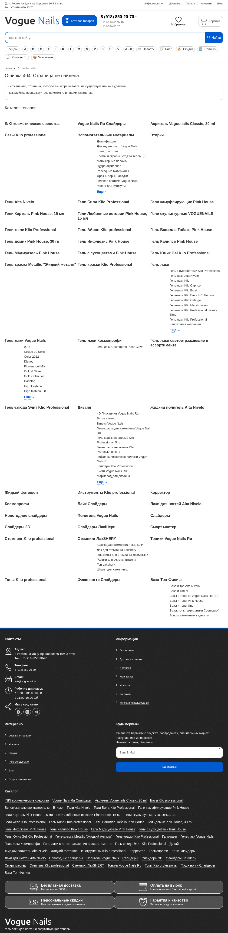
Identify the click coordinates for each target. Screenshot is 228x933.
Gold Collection (34, 376)
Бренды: (12, 49)
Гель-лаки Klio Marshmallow (189, 305)
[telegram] (36, 711)
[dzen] (18, 711)
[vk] (27, 711)
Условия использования (134, 702)
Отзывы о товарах (20, 735)
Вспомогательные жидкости (189, 615)
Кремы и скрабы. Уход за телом (119, 156)
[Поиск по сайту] (95, 37)
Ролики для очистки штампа (116, 559)
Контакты (125, 694)
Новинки (207, 49)
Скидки (185, 49)
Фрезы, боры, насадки (112, 176)
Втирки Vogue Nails (110, 423)
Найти (214, 37)
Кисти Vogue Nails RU (112, 471)
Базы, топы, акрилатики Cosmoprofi (194, 610)
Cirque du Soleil (35, 351)
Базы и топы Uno (181, 605)
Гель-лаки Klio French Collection (192, 295)
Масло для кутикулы (111, 185)
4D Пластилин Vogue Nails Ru (118, 413)
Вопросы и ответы (20, 779)
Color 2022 (31, 356)
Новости (146, 49)
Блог (166, 49)
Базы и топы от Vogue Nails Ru (191, 596)
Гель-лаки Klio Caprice (185, 285)
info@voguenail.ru (25, 681)
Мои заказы (43, 57)
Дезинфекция (106, 141)
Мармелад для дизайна (113, 476)
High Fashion (33, 386)
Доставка (125, 668)
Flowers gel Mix (34, 366)
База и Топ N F (180, 591)
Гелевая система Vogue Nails (117, 181)
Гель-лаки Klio (179, 280)
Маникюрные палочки (112, 161)
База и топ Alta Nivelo (185, 586)
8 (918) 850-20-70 (117, 16)
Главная (10, 68)
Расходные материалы (113, 171)
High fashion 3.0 (35, 391)
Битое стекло (106, 418)
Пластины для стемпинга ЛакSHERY (122, 554)
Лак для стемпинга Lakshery (116, 550)
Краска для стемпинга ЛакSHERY (120, 544)
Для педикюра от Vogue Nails (117, 146)
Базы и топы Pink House (186, 600)
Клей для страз (107, 151)
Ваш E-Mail (127, 752)
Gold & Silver (33, 371)
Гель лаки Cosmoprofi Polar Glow (119, 347)
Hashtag (29, 381)
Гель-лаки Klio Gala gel (186, 300)
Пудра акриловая (109, 166)
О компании (127, 650)
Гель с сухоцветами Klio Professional (195, 271)
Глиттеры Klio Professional (115, 466)
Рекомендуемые (19, 761)
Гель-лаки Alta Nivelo (184, 275)
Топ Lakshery (106, 564)
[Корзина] (210, 21)
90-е (27, 347)
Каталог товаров (79, 20)
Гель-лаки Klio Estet (183, 290)
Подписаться (169, 766)
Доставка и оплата (131, 659)
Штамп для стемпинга (112, 569)
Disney (28, 361)
